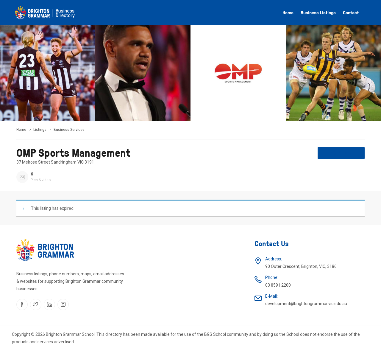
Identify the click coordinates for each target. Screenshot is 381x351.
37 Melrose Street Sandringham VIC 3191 (55, 162)
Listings (39, 130)
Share (341, 152)
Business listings (318, 12)
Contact (351, 12)
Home (287, 12)
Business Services (69, 130)
